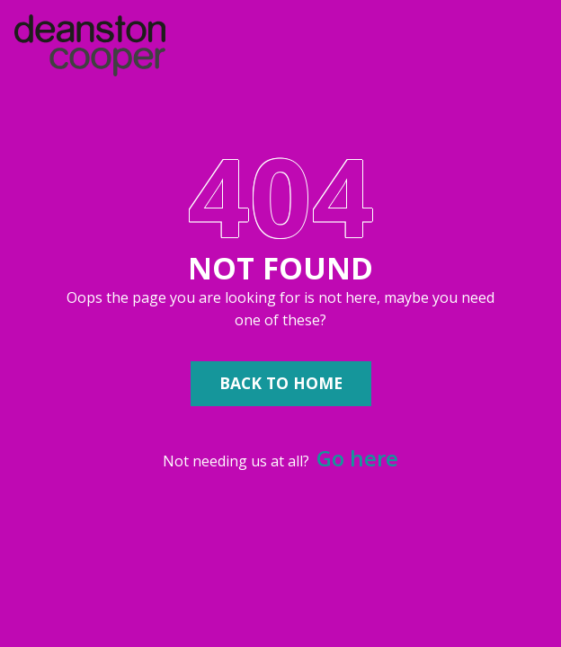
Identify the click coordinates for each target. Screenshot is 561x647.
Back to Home (281, 383)
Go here (357, 458)
